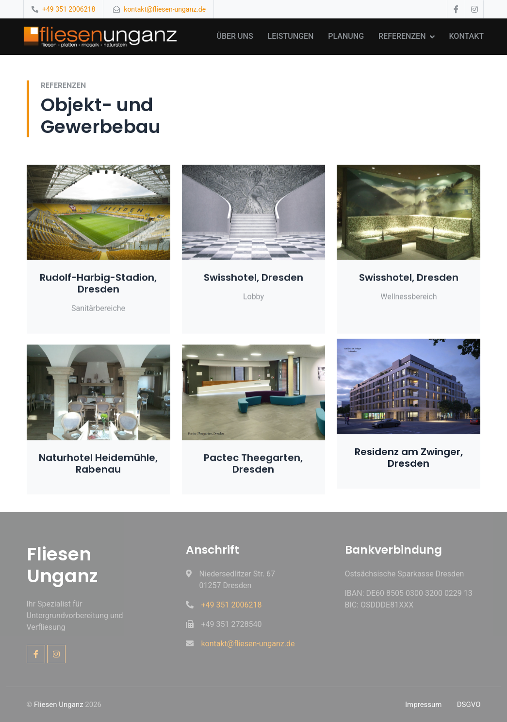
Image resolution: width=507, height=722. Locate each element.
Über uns (234, 36)
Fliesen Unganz (58, 704)
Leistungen (291, 36)
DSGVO (469, 704)
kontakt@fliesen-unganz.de (165, 9)
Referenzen (401, 36)
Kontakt (466, 36)
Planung (346, 36)
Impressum (423, 704)
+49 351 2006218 (68, 9)
